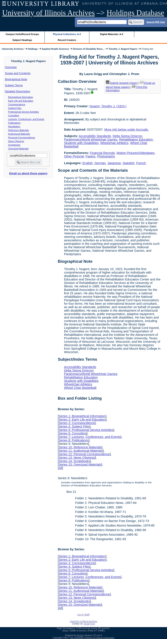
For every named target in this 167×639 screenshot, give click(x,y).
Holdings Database (135, 13)
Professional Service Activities (23, 112)
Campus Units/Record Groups (22, 34)
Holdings (33, 49)
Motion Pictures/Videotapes (136, 153)
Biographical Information (20, 97)
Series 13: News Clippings (77, 457)
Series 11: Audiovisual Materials (81, 450)
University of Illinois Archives (48, 13)
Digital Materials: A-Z (111, 34)
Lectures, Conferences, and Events (26, 119)
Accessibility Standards (95, 136)
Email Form (89, 624)
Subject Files (14, 108)
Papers (90, 156)
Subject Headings (22, 40)
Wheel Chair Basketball (80, 387)
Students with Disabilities (81, 143)
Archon (80, 635)
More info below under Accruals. (126, 129)
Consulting (13, 115)
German (100, 163)
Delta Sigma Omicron (127, 136)
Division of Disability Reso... (88, 49)
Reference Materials (18, 130)
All (60, 468)
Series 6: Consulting (73, 433)
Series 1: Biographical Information (82, 416)
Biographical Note (16, 79)
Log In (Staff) (83, 614)
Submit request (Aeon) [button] (122, 83)
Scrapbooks (14, 145)
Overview (11, 67)
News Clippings (16, 141)
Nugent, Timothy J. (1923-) (108, 106)
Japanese (114, 163)
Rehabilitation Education (136, 139)
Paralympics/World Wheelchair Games (90, 139)
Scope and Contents (18, 73)
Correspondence (16, 104)
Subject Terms (14, 85)
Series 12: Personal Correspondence (84, 454)
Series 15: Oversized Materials (80, 464)
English (87, 163)
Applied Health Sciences (55, 49)
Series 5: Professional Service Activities (86, 430)
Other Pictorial (74, 156)
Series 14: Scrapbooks (74, 461)
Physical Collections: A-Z (67, 34)
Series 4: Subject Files (74, 426)
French (141, 163)
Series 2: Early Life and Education (82, 419)
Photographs (106, 156)
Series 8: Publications (73, 440)
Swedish (128, 163)
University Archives (12, 49)
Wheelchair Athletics (114, 143)
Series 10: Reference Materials (80, 447)
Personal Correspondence (21, 137)
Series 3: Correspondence (77, 423)
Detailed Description (17, 91)
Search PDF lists (155, 22)
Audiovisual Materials (19, 134)
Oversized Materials (18, 148)
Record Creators (67, 40)
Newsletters (14, 126)
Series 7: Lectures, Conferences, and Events (90, 437)
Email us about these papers (28, 173)
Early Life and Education (20, 100)
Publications (14, 123)
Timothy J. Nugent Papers (122, 49)
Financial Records (102, 153)
